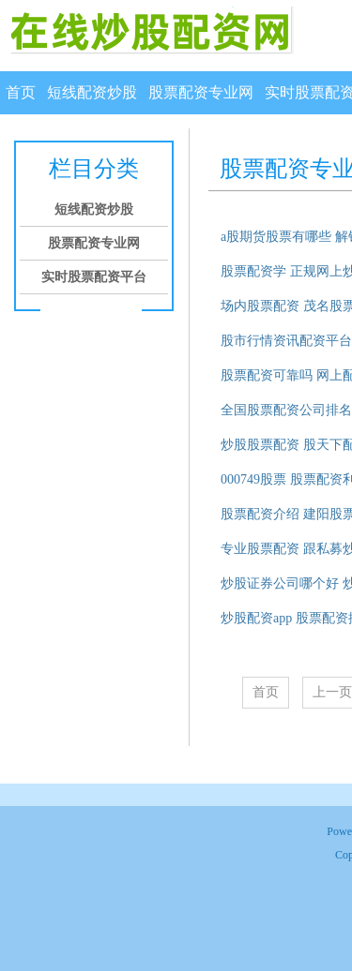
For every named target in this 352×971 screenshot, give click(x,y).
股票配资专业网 (200, 92)
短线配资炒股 (92, 92)
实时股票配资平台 (93, 277)
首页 (21, 92)
